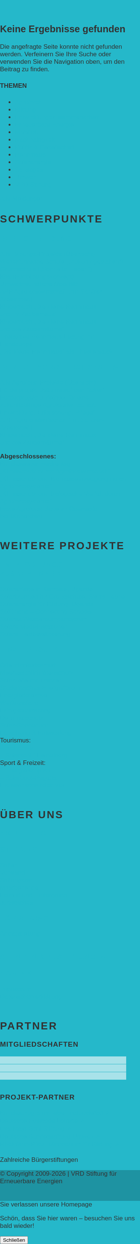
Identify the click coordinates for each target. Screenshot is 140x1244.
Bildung (25, 109)
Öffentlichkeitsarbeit (28, 665)
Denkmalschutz (21, 717)
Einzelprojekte (34, 650)
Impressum (15, 989)
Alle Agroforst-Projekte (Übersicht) (48, 382)
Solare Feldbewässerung (35, 634)
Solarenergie (33, 162)
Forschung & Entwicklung (36, 732)
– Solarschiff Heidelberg (33, 755)
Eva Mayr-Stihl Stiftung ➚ (36, 1128)
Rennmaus (30, 154)
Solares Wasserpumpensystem (44, 619)
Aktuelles (23, 833)
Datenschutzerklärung (31, 996)
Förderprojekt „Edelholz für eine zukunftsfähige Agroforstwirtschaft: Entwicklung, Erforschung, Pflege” (48, 405)
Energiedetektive (23, 695)
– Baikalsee (16, 747)
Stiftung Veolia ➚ (23, 1152)
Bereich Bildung (36, 238)
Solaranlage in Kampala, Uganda (46, 589)
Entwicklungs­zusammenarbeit (57, 117)
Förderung (24, 918)
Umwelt (25, 177)
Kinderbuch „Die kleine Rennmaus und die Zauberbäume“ (48, 325)
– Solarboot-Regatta (28, 777)
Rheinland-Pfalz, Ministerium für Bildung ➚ (60, 1144)
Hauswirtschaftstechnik (32, 785)
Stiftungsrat (16, 880)
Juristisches (16, 902)
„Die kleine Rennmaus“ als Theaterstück (56, 351)
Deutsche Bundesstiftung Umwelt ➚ (50, 1136)
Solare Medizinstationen (34, 626)
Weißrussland (19, 702)
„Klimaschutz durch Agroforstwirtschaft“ (55, 471)
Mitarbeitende (19, 887)
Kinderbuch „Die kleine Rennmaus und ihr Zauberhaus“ (48, 310)
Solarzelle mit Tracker (30, 680)
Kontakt (18, 973)
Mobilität (26, 132)
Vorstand (12, 872)
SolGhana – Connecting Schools (46, 611)
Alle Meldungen (22, 198)
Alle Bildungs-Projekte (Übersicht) (47, 254)
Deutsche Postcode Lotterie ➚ (42, 1120)
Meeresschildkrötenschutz (37, 672)
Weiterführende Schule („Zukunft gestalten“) (61, 261)
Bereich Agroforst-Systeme (62, 367)
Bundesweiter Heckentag (35, 463)
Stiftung (19, 849)
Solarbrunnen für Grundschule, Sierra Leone (62, 596)
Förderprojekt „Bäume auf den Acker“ (52, 390)
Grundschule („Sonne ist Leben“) (46, 269)
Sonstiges (29, 169)
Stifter (8, 865)
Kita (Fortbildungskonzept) (37, 276)
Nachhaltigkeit (35, 139)
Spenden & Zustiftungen (53, 957)
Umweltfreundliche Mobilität (39, 284)
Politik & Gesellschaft (45, 147)
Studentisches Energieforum (40, 687)
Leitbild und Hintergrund (34, 895)
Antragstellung (20, 933)
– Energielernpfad (25, 770)
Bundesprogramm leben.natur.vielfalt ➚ (55, 1112)
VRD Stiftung (33, 184)
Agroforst (28, 102)
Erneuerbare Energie (44, 124)
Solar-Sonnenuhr (24, 725)
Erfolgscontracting (25, 710)
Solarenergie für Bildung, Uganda (47, 604)
